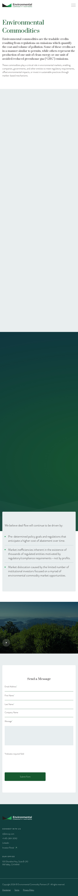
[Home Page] (17, 5)
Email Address (11, 686)
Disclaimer (6, 889)
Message (9, 721)
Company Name (11, 712)
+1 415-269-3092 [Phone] (9, 838)
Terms (16, 889)
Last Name (9, 704)
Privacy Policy (28, 889)
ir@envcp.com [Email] (8, 833)
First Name (9, 695)
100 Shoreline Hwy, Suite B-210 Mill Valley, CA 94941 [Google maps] (15, 863)
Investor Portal (8, 847)
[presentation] (24, 763)
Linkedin (5, 842)
